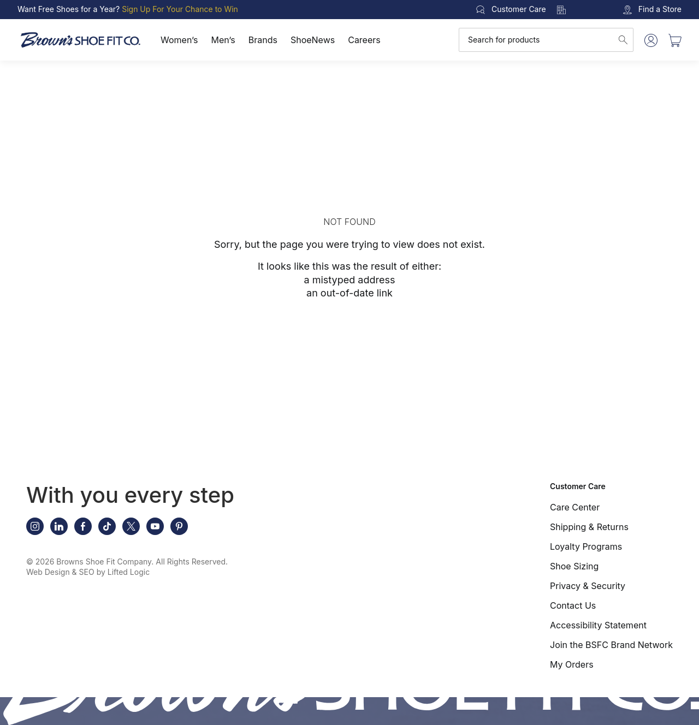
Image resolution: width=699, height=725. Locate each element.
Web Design (48, 572)
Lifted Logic (129, 572)
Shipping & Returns (589, 526)
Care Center (575, 507)
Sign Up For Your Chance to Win (180, 9)
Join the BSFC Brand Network (611, 644)
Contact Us (573, 605)
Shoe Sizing (574, 566)
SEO (86, 572)
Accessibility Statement (598, 625)
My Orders (572, 664)
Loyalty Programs (586, 546)
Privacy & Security (587, 585)
